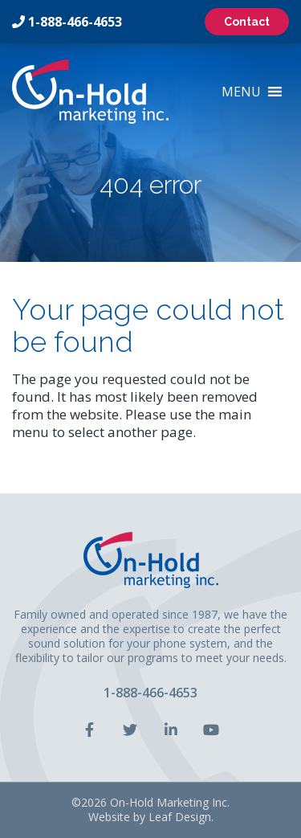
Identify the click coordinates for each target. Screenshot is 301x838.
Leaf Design (179, 816)
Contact (247, 21)
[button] (241, 92)
